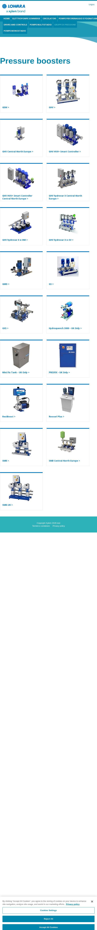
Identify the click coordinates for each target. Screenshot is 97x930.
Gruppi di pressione (65, 24)
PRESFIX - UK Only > (59, 372)
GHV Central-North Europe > (17, 151)
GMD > (5, 284)
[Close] (92, 903)
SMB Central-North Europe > (64, 460)
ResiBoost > (8, 416)
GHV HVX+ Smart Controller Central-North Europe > (17, 197)
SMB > (5, 460)
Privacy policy (59, 526)
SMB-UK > (7, 504)
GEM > (5, 107)
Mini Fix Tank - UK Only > (15, 372)
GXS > (5, 328)
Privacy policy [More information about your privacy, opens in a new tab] (72, 905)
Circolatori (49, 18)
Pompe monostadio (15, 30)
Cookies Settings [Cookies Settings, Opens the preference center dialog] (48, 912)
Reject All (48, 920)
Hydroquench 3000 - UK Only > (65, 328)
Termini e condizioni (41, 526)
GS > (51, 284)
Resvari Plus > (56, 416)
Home (7, 18)
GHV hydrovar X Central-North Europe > (65, 197)
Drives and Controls (15, 24)
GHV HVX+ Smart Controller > (65, 151)
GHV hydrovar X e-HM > (15, 239)
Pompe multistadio (41, 24)
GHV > (52, 107)
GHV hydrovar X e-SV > (61, 239)
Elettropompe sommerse (26, 18)
